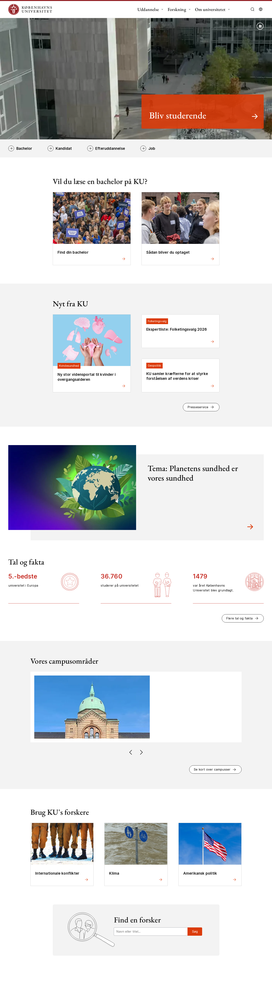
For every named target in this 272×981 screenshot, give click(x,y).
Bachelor (24, 148)
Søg (195, 931)
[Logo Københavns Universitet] (31, 9)
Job (151, 148)
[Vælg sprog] (261, 9)
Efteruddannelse (110, 148)
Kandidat (64, 148)
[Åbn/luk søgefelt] (252, 9)
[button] (201, 407)
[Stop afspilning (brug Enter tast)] (260, 26)
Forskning (177, 9)
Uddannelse (148, 9)
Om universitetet (210, 9)
